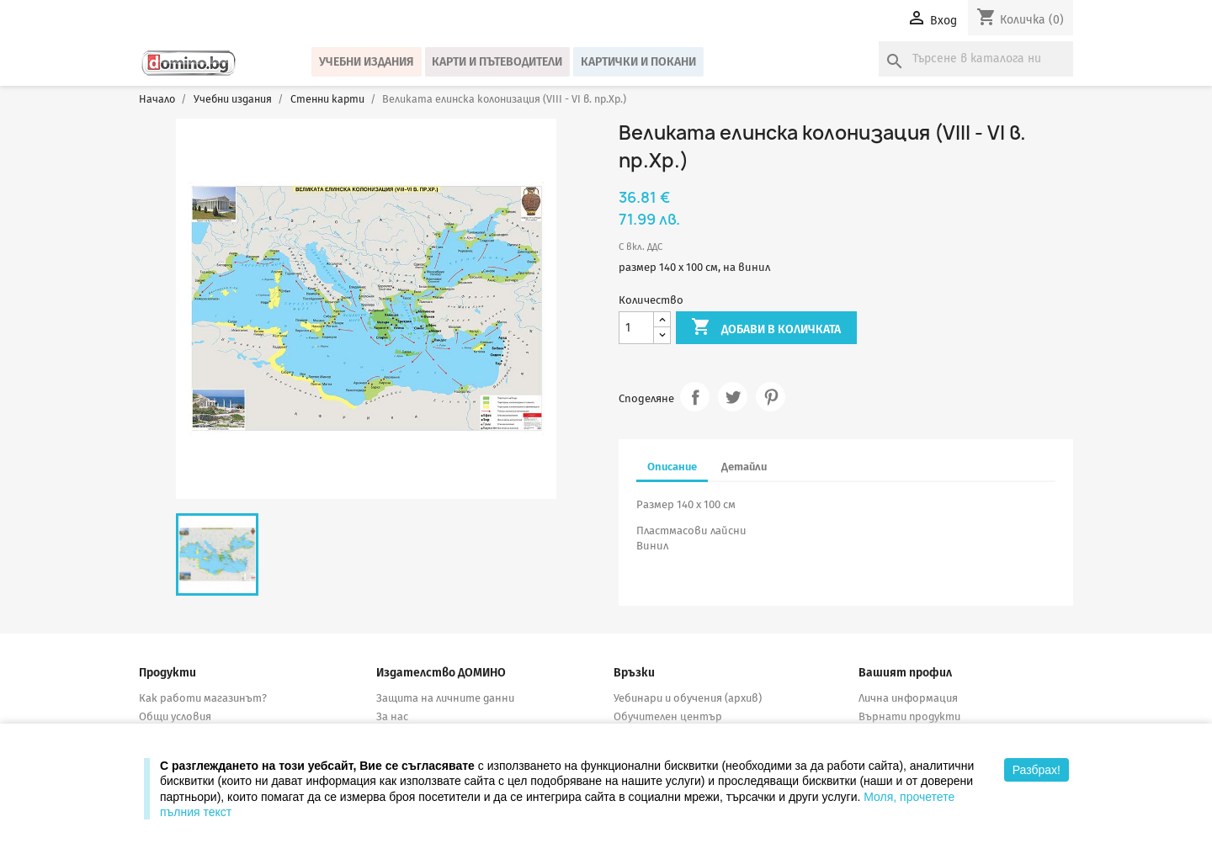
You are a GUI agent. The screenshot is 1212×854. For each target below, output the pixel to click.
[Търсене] (976, 59)
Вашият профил (905, 673)
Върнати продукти (909, 716)
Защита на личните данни (445, 698)
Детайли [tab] (744, 466)
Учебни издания (366, 62)
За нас (392, 716)
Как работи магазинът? (203, 698)
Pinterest (770, 396)
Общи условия (175, 716)
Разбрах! (1036, 770)
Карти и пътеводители (497, 62)
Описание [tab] (672, 466)
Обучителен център (668, 716)
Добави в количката (766, 328)
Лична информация (908, 698)
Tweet (732, 396)
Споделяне (695, 396)
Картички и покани (638, 62)
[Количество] (636, 327)
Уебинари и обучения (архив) (688, 698)
